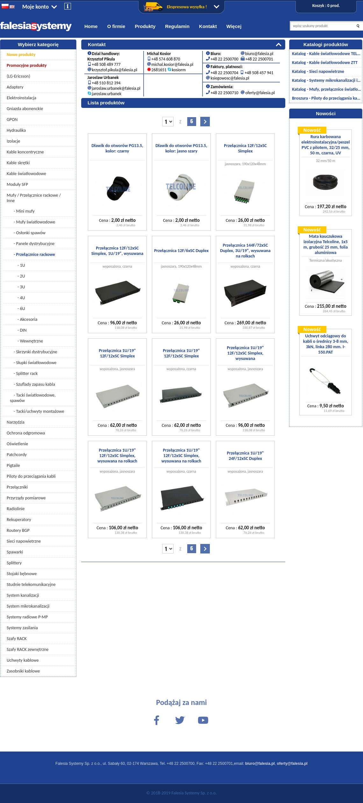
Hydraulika (16, 130)
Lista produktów (106, 101)
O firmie (116, 26)
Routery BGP (18, 530)
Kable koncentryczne (25, 152)
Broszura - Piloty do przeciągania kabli (326, 98)
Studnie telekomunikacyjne (31, 584)
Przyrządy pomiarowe (26, 498)
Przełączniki (17, 487)
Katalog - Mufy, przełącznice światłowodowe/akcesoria (326, 89)
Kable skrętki (18, 163)
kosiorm (179, 68)
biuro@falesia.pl (259, 52)
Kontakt (208, 26)
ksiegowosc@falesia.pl (229, 77)
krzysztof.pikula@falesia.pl (114, 68)
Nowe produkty (21, 54)
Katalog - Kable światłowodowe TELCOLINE (326, 53)
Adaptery (15, 87)
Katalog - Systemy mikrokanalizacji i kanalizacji (326, 80)
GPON (12, 119)
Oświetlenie (17, 444)
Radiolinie (16, 508)
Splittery (14, 563)
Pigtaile (13, 465)
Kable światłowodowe (26, 173)
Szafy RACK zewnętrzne (28, 649)
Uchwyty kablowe (23, 660)
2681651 (159, 68)
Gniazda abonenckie (25, 108)
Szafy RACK (17, 638)
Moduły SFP (17, 184)
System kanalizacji (23, 595)
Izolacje (13, 141)
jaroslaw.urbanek (106, 92)
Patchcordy (17, 454)
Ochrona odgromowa (26, 433)
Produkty (145, 26)
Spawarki (15, 552)
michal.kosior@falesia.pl (173, 63)
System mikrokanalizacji (28, 606)
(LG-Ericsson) (18, 76)
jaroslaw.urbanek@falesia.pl (116, 87)
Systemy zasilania (22, 627)
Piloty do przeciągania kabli (31, 476)
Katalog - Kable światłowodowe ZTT (325, 62)
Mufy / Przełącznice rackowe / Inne (34, 198)
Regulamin (177, 26)
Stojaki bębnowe (22, 573)
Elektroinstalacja (21, 98)
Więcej (233, 26)
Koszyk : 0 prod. (326, 5)
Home (91, 26)
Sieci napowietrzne (24, 541)
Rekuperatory (19, 519)
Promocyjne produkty (27, 65)
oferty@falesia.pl (259, 91)
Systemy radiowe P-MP (27, 617)
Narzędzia (16, 422)
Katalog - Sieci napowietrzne (318, 71)
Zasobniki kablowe (23, 671)
